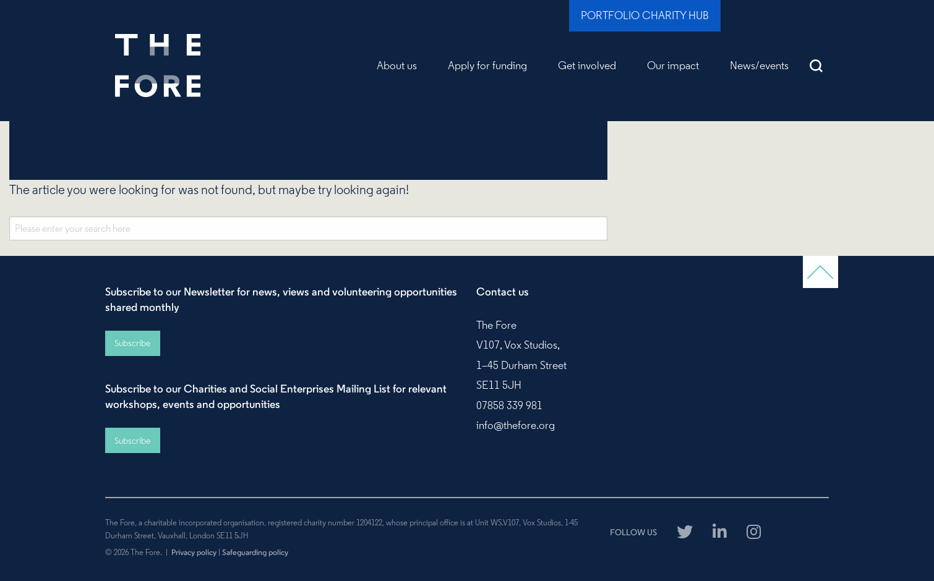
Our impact (673, 65)
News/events (759, 65)
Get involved (587, 65)
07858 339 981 (509, 405)
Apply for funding (487, 65)
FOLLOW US (633, 532)
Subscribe (132, 343)
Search (816, 65)
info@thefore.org (515, 425)
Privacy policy (193, 552)
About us (397, 65)
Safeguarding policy (255, 552)
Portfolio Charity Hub (645, 15)
